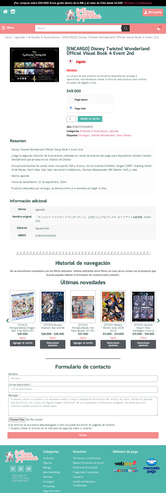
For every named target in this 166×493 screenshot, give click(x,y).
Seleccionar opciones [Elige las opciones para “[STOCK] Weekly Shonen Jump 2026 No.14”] (113, 344)
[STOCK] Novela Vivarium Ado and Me (53, 326)
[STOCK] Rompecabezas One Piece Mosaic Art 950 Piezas (83, 329)
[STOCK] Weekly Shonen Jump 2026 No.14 (113, 328)
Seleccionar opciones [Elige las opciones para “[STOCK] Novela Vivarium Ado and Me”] (53, 344)
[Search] (126, 28)
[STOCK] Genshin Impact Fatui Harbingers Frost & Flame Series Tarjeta (143, 329)
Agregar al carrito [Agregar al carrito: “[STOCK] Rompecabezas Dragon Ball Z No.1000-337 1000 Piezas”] (22, 343)
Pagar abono (81, 99)
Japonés (20, 37)
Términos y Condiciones (138, 3)
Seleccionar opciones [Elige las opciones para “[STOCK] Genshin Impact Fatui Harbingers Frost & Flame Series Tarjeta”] (143, 344)
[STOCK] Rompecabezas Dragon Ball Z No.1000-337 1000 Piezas (22, 329)
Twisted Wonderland (103, 135)
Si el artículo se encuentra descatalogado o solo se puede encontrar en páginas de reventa (61, 425)
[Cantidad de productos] (71, 119)
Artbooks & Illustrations (43, 37)
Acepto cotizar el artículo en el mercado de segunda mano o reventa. (51, 428)
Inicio (8, 37)
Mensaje (13, 395)
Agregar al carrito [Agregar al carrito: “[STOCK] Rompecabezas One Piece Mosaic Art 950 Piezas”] (83, 343)
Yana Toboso (123, 135)
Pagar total (80, 108)
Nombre (13, 374)
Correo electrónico (19, 385)
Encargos (83, 135)
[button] (8, 28)
